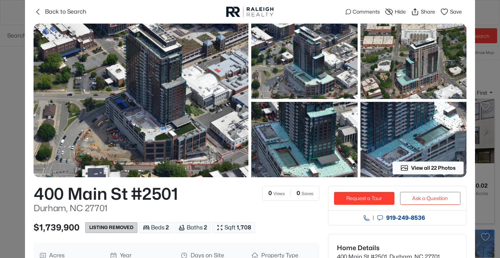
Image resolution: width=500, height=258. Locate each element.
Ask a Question (430, 198)
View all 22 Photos (428, 168)
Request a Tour (364, 198)
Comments (362, 12)
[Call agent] (366, 218)
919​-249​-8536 (405, 218)
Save (451, 12)
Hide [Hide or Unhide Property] (395, 12)
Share (423, 12)
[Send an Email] (380, 218)
